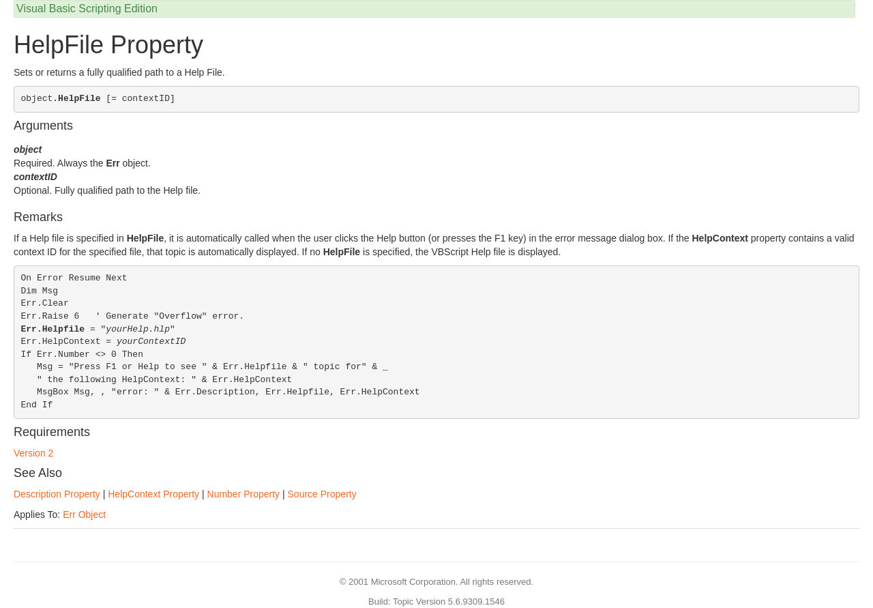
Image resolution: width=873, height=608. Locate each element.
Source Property (322, 494)
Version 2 (33, 453)
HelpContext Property (153, 494)
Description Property (57, 494)
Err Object (84, 514)
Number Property (243, 494)
